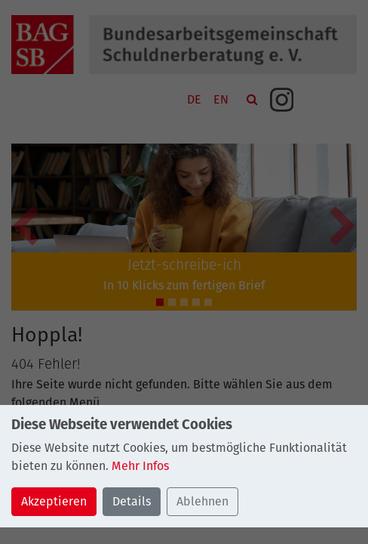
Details (131, 501)
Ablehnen (202, 501)
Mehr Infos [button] (140, 466)
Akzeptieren (54, 501)
